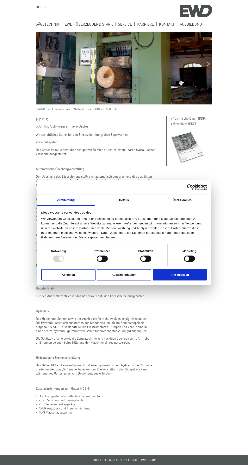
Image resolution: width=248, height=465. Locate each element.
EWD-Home (43, 109)
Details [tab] (124, 200)
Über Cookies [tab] (182, 200)
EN (44, 7)
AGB (96, 460)
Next (208, 64)
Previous (40, 64)
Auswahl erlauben (124, 274)
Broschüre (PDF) (184, 124)
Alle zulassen (179, 274)
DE (38, 7)
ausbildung (191, 24)
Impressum (148, 460)
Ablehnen (68, 274)
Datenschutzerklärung (120, 460)
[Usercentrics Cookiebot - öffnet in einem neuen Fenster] (190, 187)
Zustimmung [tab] (66, 200)
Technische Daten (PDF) (189, 118)
